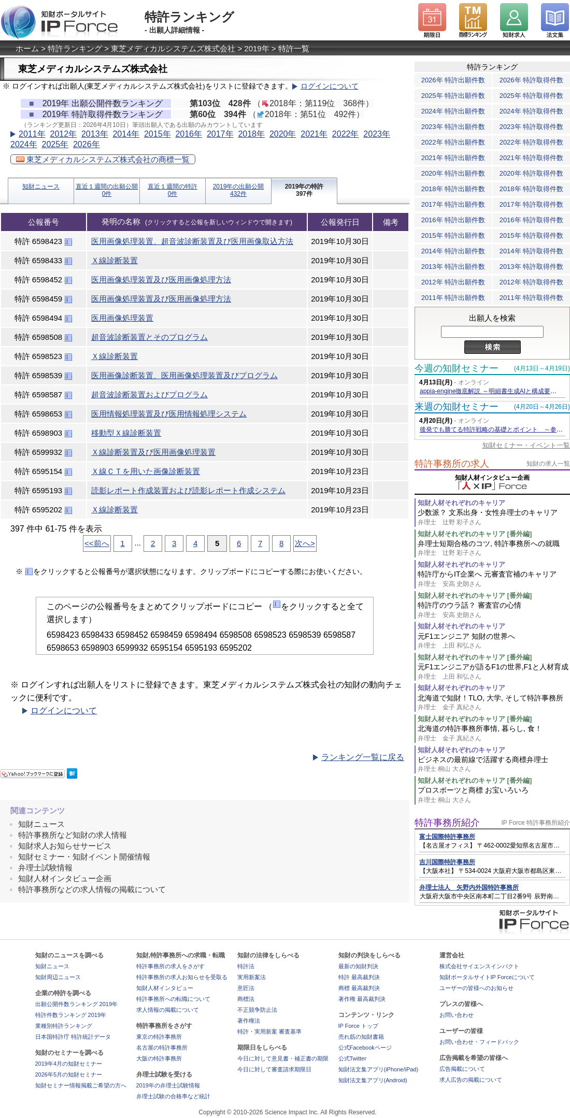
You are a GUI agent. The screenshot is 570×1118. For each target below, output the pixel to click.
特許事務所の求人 (452, 463)
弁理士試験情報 (45, 867)
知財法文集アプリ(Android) (372, 1080)
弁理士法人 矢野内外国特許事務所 (469, 887)
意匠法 (245, 988)
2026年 (86, 144)
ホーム (27, 48)
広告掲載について (462, 1069)
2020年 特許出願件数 (453, 173)
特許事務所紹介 (447, 823)
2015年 (157, 134)
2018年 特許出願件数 (453, 189)
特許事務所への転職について (173, 999)
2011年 (32, 134)
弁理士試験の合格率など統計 (173, 1096)
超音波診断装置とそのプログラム (149, 337)
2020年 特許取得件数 (532, 173)
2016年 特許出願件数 (453, 220)
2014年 (125, 134)
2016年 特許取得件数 (532, 220)
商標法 (245, 999)
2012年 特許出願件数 (453, 282)
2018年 (251, 134)
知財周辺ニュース (58, 977)
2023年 (376, 134)
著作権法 (248, 1020)
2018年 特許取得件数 (532, 189)
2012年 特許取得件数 (532, 282)
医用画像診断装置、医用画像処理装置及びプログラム (184, 375)
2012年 (63, 134)
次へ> (305, 543)
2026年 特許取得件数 (532, 80)
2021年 (314, 134)
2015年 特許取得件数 (532, 235)
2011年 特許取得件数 (532, 298)
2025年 (54, 144)
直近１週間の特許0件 (172, 190)
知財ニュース (41, 186)
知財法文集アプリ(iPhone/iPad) (378, 1069)
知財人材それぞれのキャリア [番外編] (475, 534)
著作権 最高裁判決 (362, 999)
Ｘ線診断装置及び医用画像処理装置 (153, 452)
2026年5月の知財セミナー (69, 1074)
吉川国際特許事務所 (447, 862)
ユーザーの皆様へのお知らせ (476, 988)
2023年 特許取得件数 (532, 127)
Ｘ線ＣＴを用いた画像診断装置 (145, 471)
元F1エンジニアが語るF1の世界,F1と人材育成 (494, 672)
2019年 (256, 48)
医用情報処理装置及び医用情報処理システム (169, 413)
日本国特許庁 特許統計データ (73, 1037)
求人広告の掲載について (470, 1080)
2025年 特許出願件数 (453, 95)
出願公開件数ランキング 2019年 (76, 1004)
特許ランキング (75, 48)
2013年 (94, 134)
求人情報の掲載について (167, 1010)
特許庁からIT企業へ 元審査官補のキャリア (494, 579)
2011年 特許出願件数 (453, 298)
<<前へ (96, 543)
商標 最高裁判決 (359, 988)
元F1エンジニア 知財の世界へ (494, 641)
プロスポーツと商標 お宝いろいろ (494, 795)
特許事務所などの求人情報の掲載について (92, 889)
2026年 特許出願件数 (453, 80)
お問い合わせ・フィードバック (479, 1042)
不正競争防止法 (257, 1010)
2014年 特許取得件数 (532, 251)
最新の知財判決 (358, 966)
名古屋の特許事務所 (162, 1047)
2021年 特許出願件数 (453, 158)
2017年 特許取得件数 (532, 204)
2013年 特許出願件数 (453, 266)
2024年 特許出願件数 (453, 111)
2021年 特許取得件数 (532, 158)
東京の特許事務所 (159, 1037)
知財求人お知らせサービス (64, 845)
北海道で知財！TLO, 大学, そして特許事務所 (494, 703)
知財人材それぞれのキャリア (461, 503)
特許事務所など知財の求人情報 (72, 834)
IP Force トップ (358, 1026)
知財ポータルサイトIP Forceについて (487, 977)
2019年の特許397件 (304, 190)
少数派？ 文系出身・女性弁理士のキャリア (494, 517)
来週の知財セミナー (456, 407)
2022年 (345, 134)
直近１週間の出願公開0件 (107, 190)
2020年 (282, 134)
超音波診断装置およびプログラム (149, 394)
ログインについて (330, 86)
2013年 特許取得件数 (532, 266)
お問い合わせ (456, 1015)
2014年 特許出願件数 (453, 251)
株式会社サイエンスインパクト (479, 966)
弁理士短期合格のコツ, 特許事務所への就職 (494, 548)
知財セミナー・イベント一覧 (526, 445)
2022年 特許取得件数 (532, 142)
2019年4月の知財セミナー (69, 1063)
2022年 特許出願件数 (453, 142)
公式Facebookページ (365, 1047)
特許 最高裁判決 (359, 977)
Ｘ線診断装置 (114, 260)
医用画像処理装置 (122, 317)
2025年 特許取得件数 (532, 95)
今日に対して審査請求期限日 (274, 1069)
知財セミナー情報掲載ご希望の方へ (80, 1085)
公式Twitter (352, 1058)
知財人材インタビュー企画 (64, 878)
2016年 (188, 134)
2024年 (23, 144)
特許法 (245, 966)
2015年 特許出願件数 (453, 235)
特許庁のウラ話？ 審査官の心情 (494, 610)
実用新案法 (251, 977)
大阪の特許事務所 (159, 1058)
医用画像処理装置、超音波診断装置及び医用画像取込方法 (192, 241)
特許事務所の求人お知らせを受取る (181, 977)
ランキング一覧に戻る (362, 757)
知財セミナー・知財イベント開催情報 (84, 856)
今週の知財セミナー (456, 368)
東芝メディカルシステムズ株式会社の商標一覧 (103, 159)
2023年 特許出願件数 (453, 127)
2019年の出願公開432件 (238, 190)
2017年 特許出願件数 (453, 204)
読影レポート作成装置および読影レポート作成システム (188, 490)
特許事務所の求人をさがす (170, 966)
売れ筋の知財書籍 (361, 1037)
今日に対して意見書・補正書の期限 (283, 1058)
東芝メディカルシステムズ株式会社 (173, 48)
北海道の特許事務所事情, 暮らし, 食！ (494, 733)
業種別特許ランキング (63, 1026)
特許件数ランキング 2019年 (71, 1015)
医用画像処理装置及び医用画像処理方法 (161, 279)
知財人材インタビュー (164, 988)
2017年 (220, 134)
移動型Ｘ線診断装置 (126, 432)
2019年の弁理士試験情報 (168, 1085)
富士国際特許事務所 (447, 836)
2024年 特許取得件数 (532, 111)
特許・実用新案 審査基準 (269, 1031)
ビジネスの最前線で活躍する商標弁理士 (494, 764)
